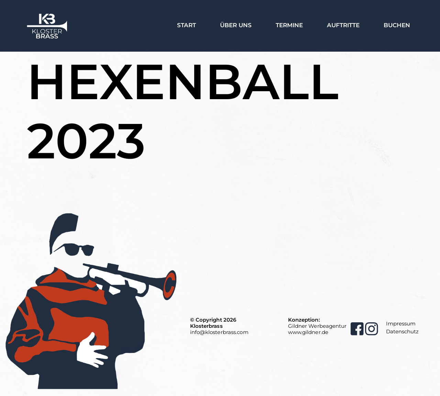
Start (186, 25)
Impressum (401, 323)
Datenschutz (402, 331)
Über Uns (236, 25)
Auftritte (343, 25)
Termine (289, 25)
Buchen (397, 25)
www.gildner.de (308, 332)
